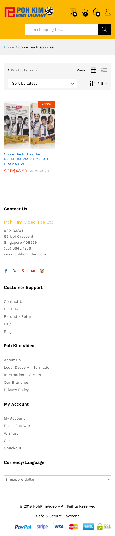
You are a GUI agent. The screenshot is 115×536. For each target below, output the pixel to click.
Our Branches (16, 382)
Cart (8, 440)
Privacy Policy (16, 390)
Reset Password (18, 425)
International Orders (22, 375)
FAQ (7, 324)
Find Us (11, 309)
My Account (14, 418)
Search (104, 29)
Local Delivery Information (28, 367)
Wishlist (11, 433)
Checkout (12, 448)
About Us (12, 360)
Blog (7, 331)
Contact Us (14, 301)
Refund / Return (19, 316)
